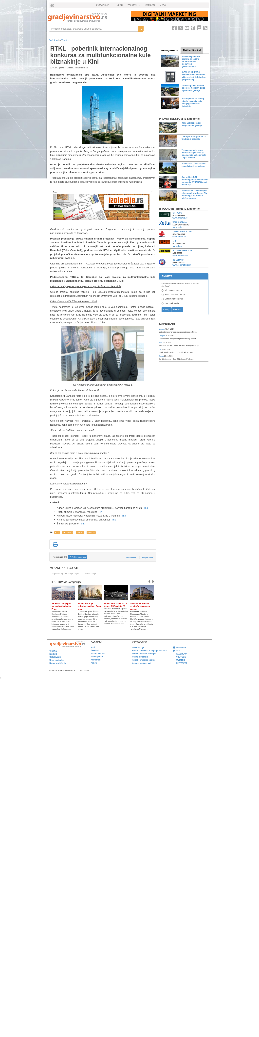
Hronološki (131, 557)
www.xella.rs (178, 227)
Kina (57, 532)
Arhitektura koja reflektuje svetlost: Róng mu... (89, 606)
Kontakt (53, 654)
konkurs (79, 532)
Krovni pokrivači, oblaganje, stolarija (149, 650)
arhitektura (68, 532)
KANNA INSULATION (182, 232)
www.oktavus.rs (179, 218)
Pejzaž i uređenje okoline (143, 660)
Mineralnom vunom (173, 290)
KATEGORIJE (104, 6)
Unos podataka (56, 660)
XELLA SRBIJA (179, 222)
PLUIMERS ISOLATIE (182, 250)
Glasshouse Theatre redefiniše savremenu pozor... (140, 606)
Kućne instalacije (140, 657)
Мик (161, 342)
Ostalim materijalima (174, 299)
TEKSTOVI (134, 6)
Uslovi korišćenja (57, 663)
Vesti (93, 647)
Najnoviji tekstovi (169, 50)
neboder (91, 532)
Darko (161, 356)
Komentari (167, 323)
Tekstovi (65, 40)
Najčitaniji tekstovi (192, 50)
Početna (53, 40)
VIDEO (163, 5)
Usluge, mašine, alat (141, 663)
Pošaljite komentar (78, 557)
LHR (174, 241)
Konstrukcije (138, 647)
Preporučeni (147, 557)
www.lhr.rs (177, 246)
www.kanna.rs (179, 237)
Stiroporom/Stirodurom (175, 294)
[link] (87, 17)
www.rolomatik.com (181, 265)
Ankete (94, 663)
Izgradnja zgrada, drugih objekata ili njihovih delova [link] (67, 574)
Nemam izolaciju (172, 303)
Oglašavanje (55, 657)
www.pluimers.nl (180, 255)
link (146, 507)
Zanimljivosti (97, 657)
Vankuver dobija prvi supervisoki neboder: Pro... (62, 606)
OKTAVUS (177, 213)
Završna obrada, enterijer (144, 654)
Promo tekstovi (98, 653)
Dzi (160, 349)
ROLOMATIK (178, 260)
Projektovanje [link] (90, 574)
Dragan (162, 329)
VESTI (120, 5)
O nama (53, 651)
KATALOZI (150, 5)
